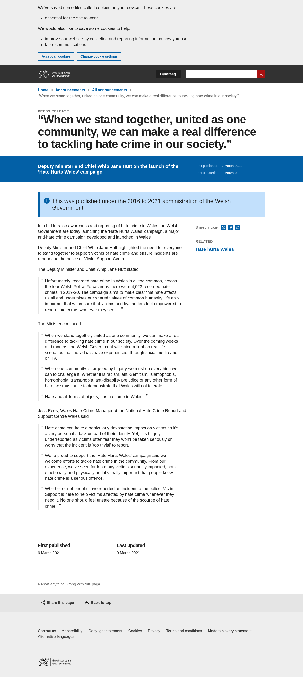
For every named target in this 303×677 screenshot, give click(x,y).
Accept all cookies (56, 56)
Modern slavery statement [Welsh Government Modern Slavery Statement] (229, 631)
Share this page (60, 603)
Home (43, 90)
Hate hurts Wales (215, 249)
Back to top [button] (101, 603)
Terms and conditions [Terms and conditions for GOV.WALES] (184, 631)
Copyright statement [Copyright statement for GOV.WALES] (105, 631)
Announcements (70, 90)
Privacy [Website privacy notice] (154, 631)
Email (237, 227)
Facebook (230, 227)
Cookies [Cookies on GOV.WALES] (135, 631)
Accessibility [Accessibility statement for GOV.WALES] (72, 631)
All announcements (109, 90)
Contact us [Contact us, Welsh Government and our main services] (47, 631)
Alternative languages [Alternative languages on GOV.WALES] (56, 637)
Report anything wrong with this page (69, 584)
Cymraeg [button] (168, 74)
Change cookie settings (99, 56)
